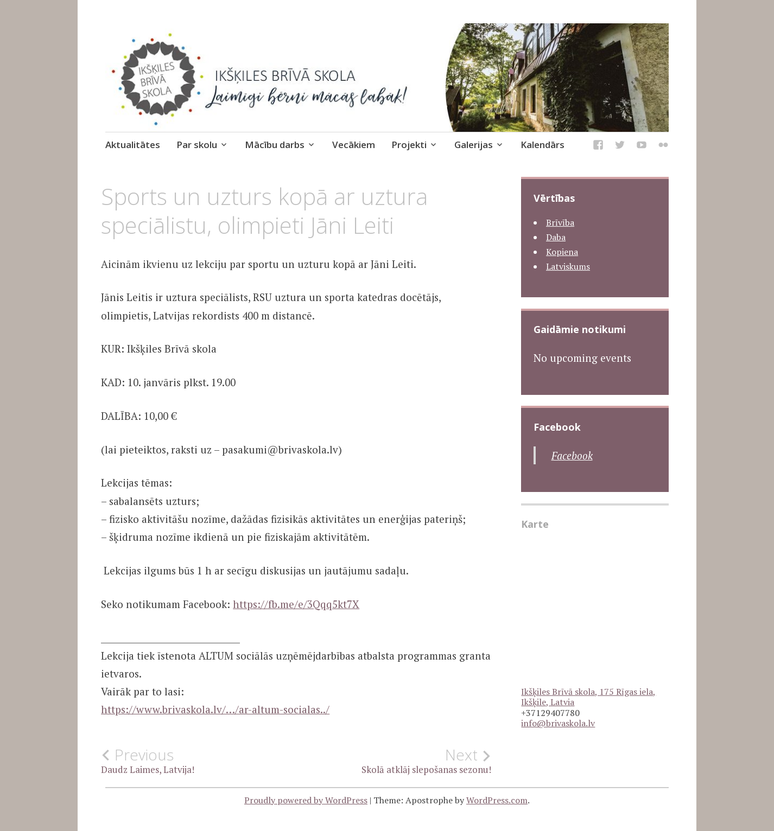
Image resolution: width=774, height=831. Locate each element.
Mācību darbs (274, 144)
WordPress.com (497, 800)
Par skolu (196, 144)
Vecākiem (353, 144)
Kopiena (562, 252)
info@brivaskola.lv (558, 723)
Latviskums (568, 266)
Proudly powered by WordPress (305, 800)
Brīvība (560, 222)
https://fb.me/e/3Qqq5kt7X (296, 604)
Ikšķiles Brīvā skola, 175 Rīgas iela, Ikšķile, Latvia (588, 697)
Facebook (557, 426)
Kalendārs (542, 144)
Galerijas (473, 144)
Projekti (409, 144)
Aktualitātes (132, 144)
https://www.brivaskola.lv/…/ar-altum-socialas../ (215, 709)
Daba (556, 237)
